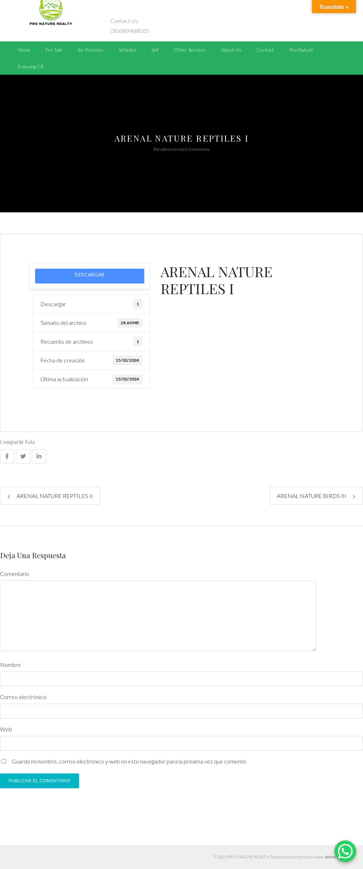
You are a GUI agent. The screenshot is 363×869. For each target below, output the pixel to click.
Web (6, 729)
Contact (265, 50)
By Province (91, 50)
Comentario (14, 573)
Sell (154, 50)
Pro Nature (301, 50)
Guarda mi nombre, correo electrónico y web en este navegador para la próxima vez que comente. (129, 761)
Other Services (190, 50)
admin (166, 149)
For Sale (54, 50)
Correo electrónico (23, 696)
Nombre (10, 664)
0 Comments (197, 149)
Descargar (90, 275)
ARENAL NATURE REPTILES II (50, 495)
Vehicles (127, 50)
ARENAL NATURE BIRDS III (316, 495)
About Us (231, 50)
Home (24, 50)
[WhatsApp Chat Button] (345, 851)
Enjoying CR (31, 66)
